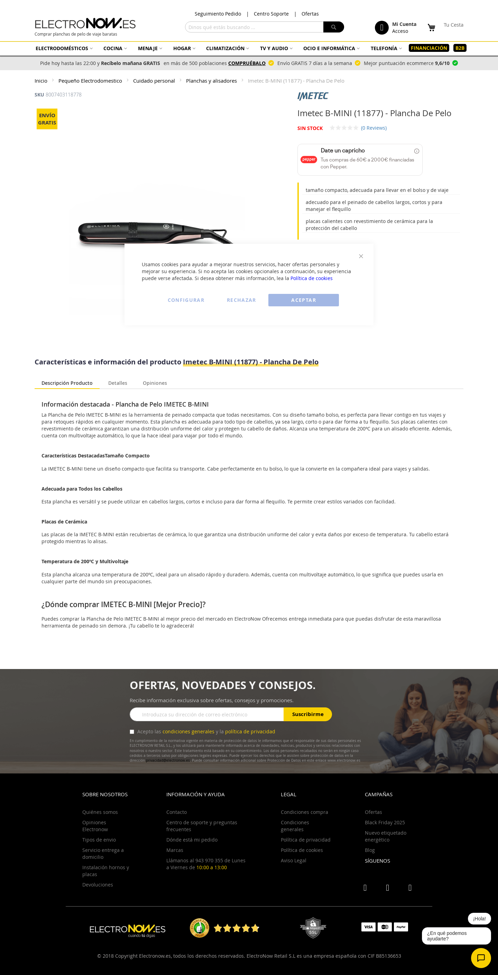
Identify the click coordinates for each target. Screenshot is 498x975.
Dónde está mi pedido (192, 839)
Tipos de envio (99, 839)
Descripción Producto (67, 383)
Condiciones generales (295, 826)
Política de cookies (311, 278)
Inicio (42, 80)
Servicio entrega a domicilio (103, 853)
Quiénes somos (100, 812)
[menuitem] (63, 48)
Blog (370, 850)
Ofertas (310, 13)
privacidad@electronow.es (168, 760)
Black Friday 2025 (385, 822)
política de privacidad (250, 731)
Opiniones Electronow (95, 826)
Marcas (174, 850)
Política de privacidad (306, 839)
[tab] (67, 383)
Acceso (400, 31)
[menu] (249, 48)
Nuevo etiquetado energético (385, 836)
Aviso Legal (293, 860)
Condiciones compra (304, 812)
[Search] (333, 26)
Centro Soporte (271, 13)
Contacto (176, 812)
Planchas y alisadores (212, 80)
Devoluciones (97, 884)
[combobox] (264, 26)
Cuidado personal (154, 80)
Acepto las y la (205, 731)
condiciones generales (188, 731)
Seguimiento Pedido (218, 13)
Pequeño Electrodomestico (90, 80)
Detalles (117, 382)
